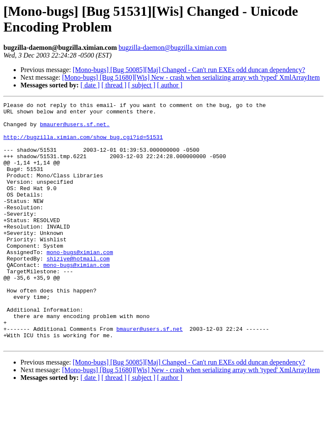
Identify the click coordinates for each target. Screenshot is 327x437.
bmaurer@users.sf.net (149, 375)
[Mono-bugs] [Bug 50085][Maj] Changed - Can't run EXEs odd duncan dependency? (189, 69)
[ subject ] (141, 85)
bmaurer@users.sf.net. (75, 129)
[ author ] (170, 85)
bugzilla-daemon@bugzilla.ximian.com (172, 47)
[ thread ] (113, 85)
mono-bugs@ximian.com (79, 283)
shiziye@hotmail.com (77, 290)
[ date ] (90, 85)
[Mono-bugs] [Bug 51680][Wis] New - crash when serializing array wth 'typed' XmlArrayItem (191, 77)
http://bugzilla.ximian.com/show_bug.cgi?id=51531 (83, 144)
